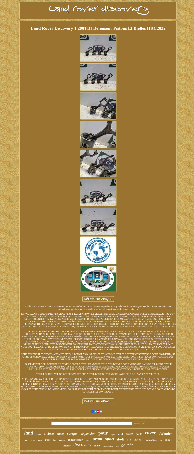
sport (109, 438)
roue (117, 446)
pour (103, 433)
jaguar (113, 434)
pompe (62, 440)
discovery (82, 444)
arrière (49, 433)
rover (150, 433)
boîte (33, 440)
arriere (67, 445)
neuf (120, 434)
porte (139, 434)
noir (161, 440)
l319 (129, 440)
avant (97, 439)
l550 (54, 440)
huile (97, 445)
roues (40, 440)
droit (120, 439)
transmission (107, 446)
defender (165, 433)
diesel (129, 434)
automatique (151, 440)
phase (60, 434)
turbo (88, 440)
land (28, 433)
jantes (38, 434)
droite (48, 439)
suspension (88, 434)
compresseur (75, 439)
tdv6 (26, 440)
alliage (168, 439)
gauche (127, 445)
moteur (138, 439)
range (72, 433)
